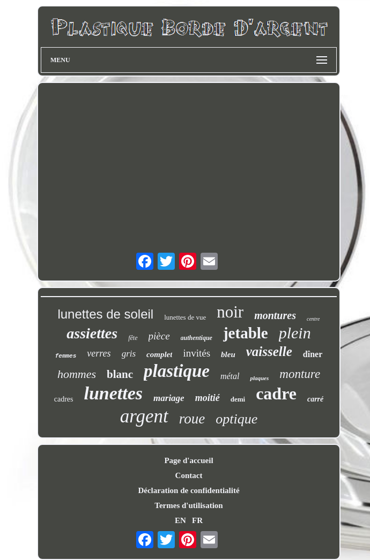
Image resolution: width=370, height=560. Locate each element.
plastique (177, 371)
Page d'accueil (188, 460)
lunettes (113, 393)
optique (236, 419)
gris (129, 354)
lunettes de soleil (105, 314)
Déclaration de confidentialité (188, 490)
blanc (120, 374)
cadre (276, 393)
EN (180, 520)
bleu (228, 354)
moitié (207, 397)
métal (230, 376)
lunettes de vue (185, 317)
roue (192, 419)
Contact (189, 475)
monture (299, 374)
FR (197, 520)
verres (98, 353)
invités (196, 353)
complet (159, 354)
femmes (66, 356)
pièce (159, 336)
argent (144, 416)
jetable (245, 333)
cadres (63, 399)
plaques (259, 378)
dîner (312, 354)
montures (275, 315)
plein (295, 333)
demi (238, 399)
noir (230, 311)
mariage (168, 398)
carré (315, 399)
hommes (76, 374)
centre (313, 319)
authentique (196, 338)
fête (132, 338)
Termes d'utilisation (188, 505)
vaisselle (269, 351)
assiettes (91, 333)
